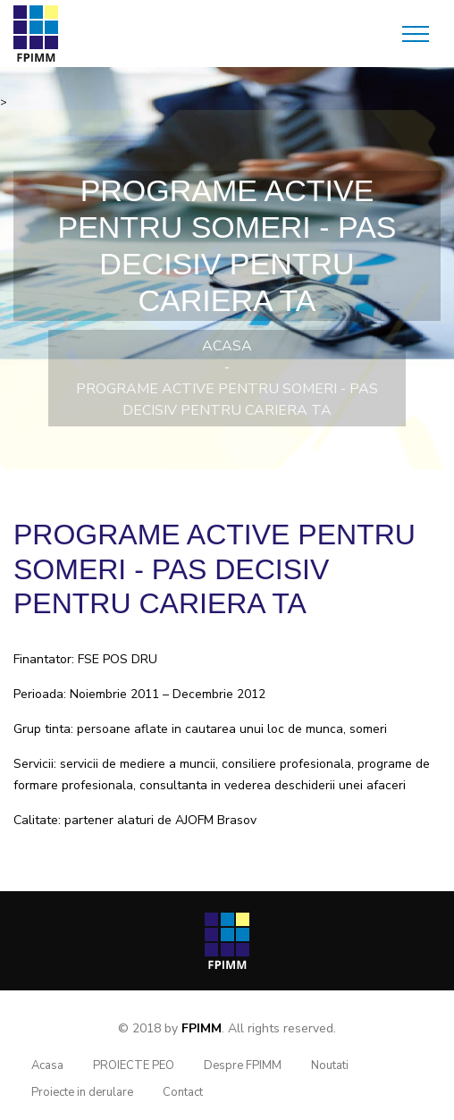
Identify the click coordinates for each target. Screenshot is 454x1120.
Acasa (227, 346)
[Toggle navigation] (416, 34)
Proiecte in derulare (82, 1092)
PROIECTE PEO (133, 1065)
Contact (183, 1092)
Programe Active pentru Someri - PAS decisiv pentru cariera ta (227, 399)
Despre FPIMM (243, 1065)
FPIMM (201, 1028)
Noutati (330, 1065)
